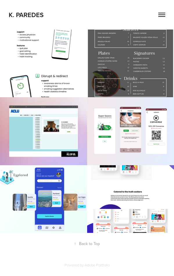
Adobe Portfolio (97, 265)
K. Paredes (26, 14)
